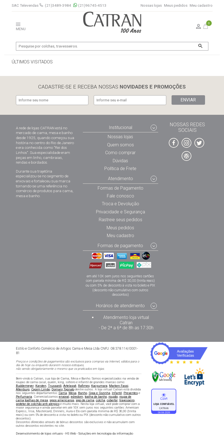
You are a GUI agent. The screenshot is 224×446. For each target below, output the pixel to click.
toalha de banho (96, 397)
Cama (63, 393)
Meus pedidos (175, 5)
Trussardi (55, 386)
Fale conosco (120, 196)
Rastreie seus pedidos (120, 220)
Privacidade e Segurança (120, 211)
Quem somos (120, 144)
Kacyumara (99, 386)
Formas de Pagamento (120, 188)
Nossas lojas (151, 5)
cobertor (112, 400)
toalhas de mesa (36, 400)
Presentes (131, 393)
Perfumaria (24, 397)
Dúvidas (120, 160)
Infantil (117, 393)
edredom (77, 397)
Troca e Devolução (120, 204)
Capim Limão (40, 389)
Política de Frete (120, 168)
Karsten (40, 386)
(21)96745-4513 (90, 5)
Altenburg (23, 389)
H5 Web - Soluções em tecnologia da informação (74, 434)
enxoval (64, 397)
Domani (57, 389)
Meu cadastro (201, 5)
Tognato (69, 389)
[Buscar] (200, 46)
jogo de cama (85, 400)
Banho (82, 393)
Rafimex (84, 386)
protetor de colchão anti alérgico (37, 404)
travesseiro (126, 400)
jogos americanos (62, 400)
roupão (113, 397)
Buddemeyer (25, 386)
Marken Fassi (118, 386)
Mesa (72, 393)
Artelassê (69, 386)
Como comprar (120, 152)
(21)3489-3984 (58, 5)
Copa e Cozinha (99, 393)
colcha (100, 400)
